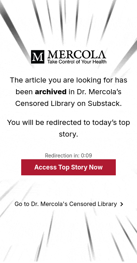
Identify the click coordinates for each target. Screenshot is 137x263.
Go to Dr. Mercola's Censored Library (66, 203)
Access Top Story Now (68, 167)
